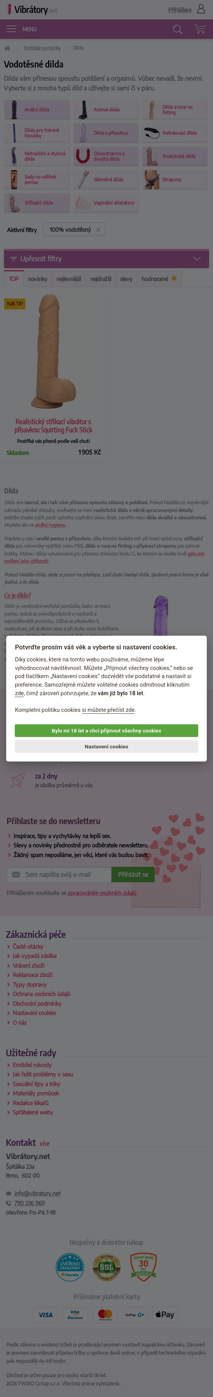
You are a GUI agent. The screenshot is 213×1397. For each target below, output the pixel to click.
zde (19, 693)
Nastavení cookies (106, 746)
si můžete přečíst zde (108, 710)
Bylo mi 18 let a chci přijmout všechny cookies (106, 730)
